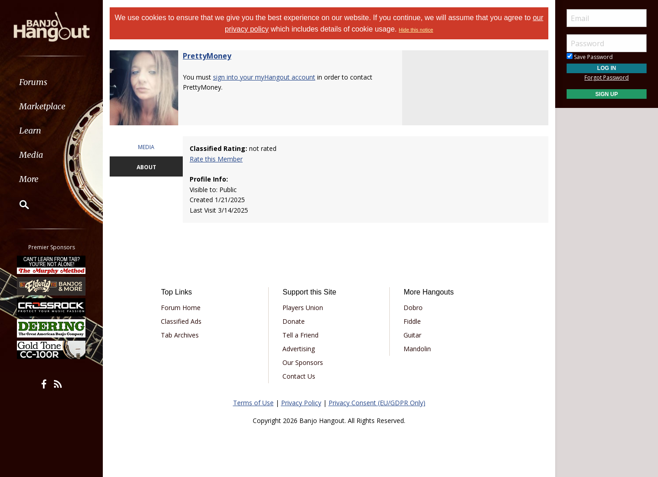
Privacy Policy (301, 402)
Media (31, 155)
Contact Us (298, 376)
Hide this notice (416, 29)
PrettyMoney (207, 56)
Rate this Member (216, 159)
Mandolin (417, 348)
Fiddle (412, 321)
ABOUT (146, 167)
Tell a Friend (300, 335)
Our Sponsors (302, 362)
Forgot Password (606, 77)
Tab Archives (180, 335)
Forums (33, 82)
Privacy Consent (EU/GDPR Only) (377, 402)
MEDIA (146, 147)
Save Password (590, 57)
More (28, 179)
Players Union (302, 307)
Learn (30, 130)
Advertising (298, 348)
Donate (293, 321)
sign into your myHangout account (264, 77)
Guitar (412, 335)
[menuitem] (51, 82)
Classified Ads (181, 321)
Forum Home (181, 307)
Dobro (413, 307)
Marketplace (42, 106)
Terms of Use (253, 402)
